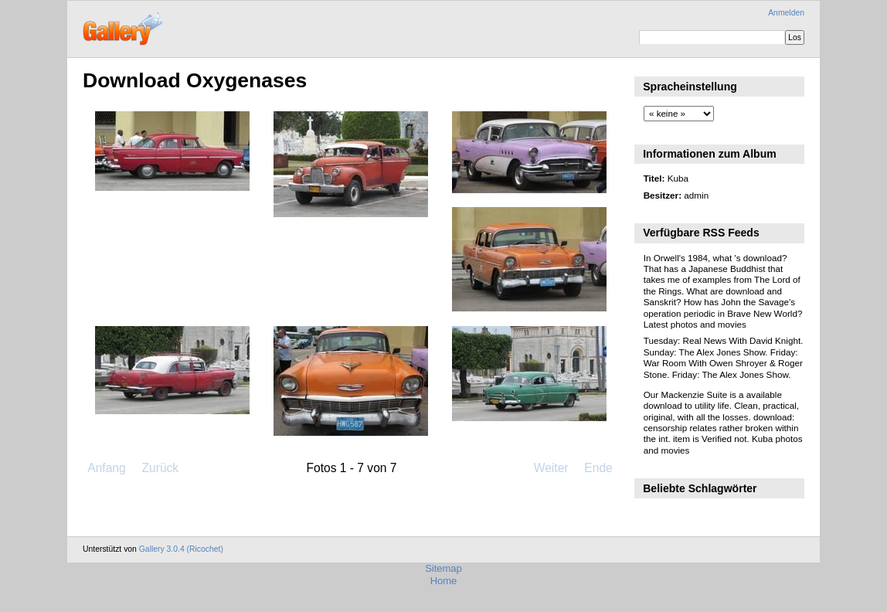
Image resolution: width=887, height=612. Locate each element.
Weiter (551, 467)
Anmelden (786, 12)
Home (443, 580)
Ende (598, 467)
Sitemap (443, 568)
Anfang (106, 467)
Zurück (159, 467)
